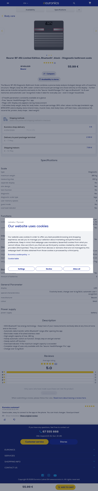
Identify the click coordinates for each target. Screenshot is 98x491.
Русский (20, 222)
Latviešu (11, 222)
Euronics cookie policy (19, 254)
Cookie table (13, 258)
